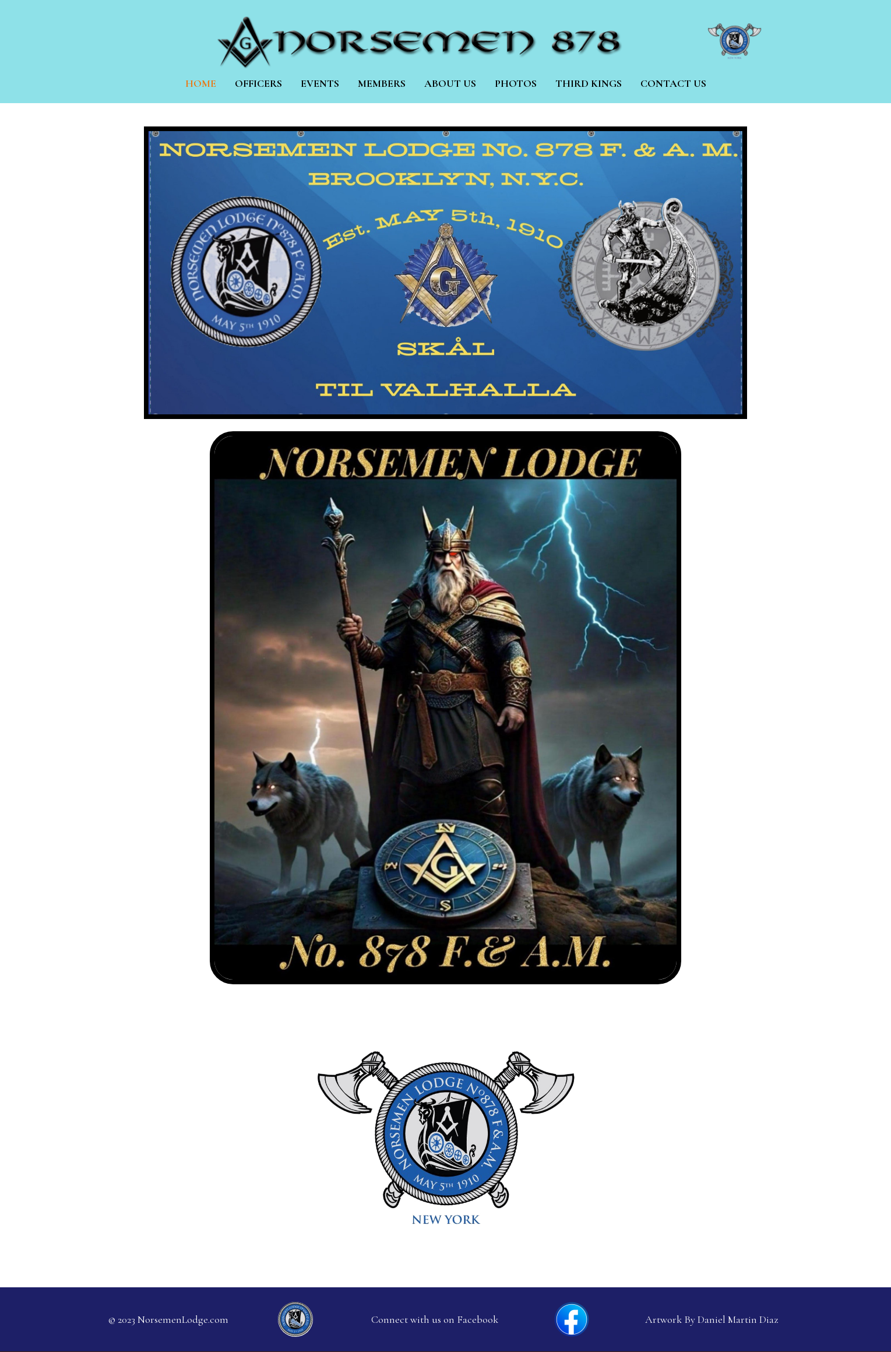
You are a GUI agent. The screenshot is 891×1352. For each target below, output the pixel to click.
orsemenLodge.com (186, 1319)
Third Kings (588, 83)
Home (200, 83)
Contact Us (673, 83)
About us (450, 83)
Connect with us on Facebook (434, 1319)
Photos (516, 83)
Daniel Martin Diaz (738, 1319)
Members (382, 83)
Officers (258, 83)
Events (320, 83)
